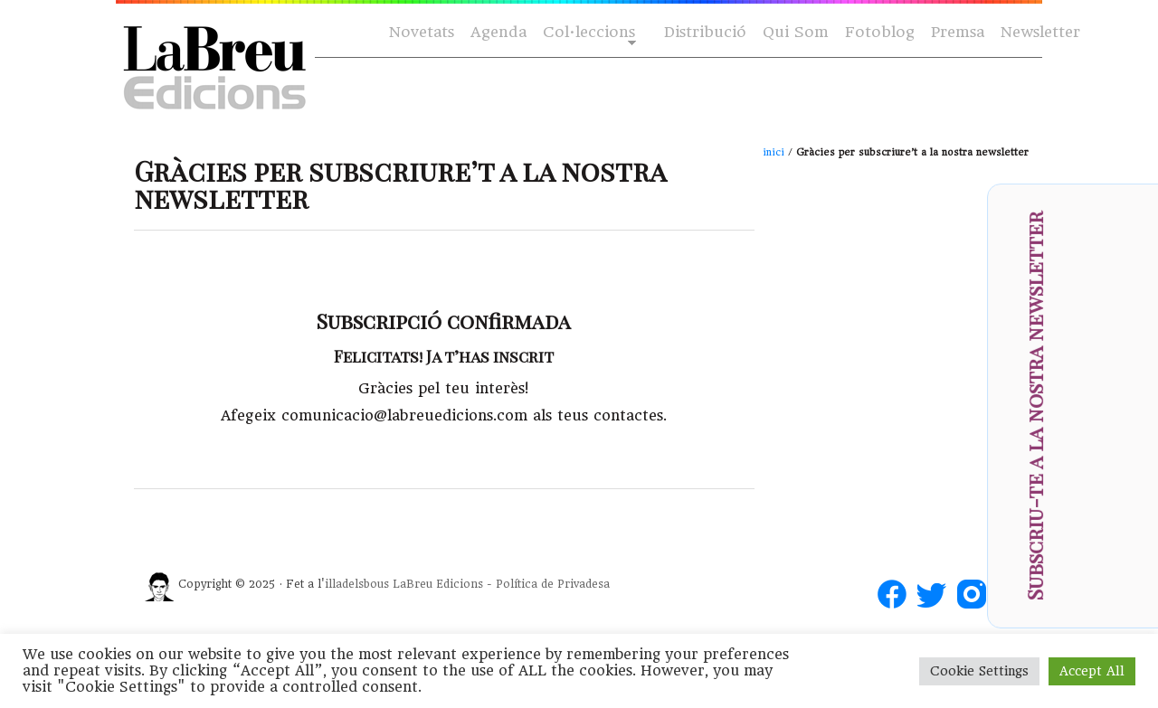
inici (773, 152)
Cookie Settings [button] (979, 671)
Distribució (705, 32)
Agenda (498, 32)
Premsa (957, 32)
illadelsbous (357, 584)
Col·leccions (587, 33)
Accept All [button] (1092, 671)
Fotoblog (880, 32)
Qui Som (796, 32)
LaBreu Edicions (438, 584)
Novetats (421, 32)
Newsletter (1040, 32)
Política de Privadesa (553, 584)
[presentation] (1118, 463)
